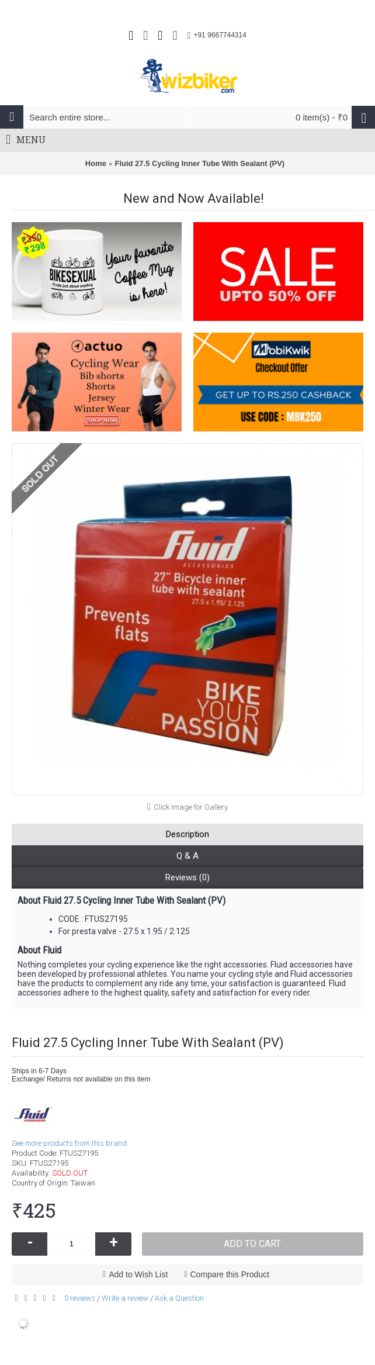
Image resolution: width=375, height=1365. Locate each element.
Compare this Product (229, 1274)
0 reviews (79, 1298)
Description (187, 834)
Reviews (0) (187, 877)
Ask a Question (179, 1298)
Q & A (187, 856)
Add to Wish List (138, 1274)
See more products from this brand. (70, 1143)
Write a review (125, 1298)
